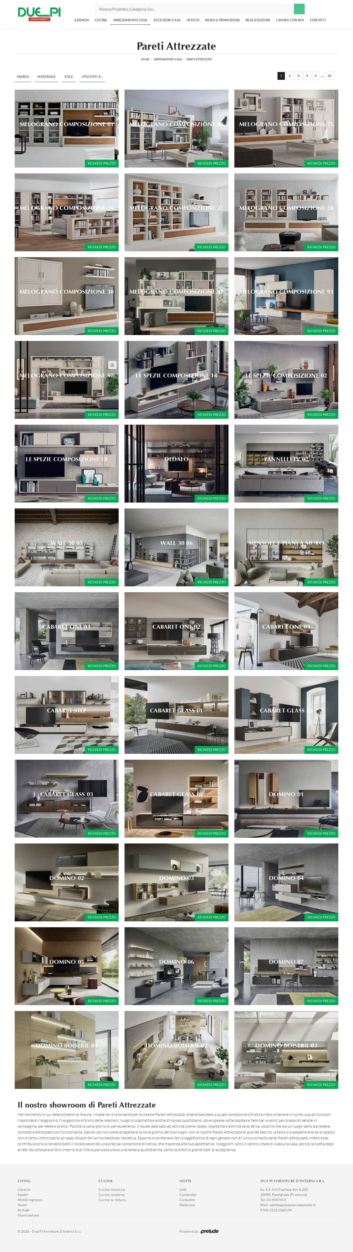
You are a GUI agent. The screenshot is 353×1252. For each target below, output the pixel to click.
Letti (183, 1189)
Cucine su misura (112, 1200)
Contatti (318, 20)
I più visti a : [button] (92, 77)
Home (145, 59)
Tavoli (22, 1205)
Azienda (81, 20)
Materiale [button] (47, 77)
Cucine (101, 20)
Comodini (187, 1200)
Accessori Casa (167, 20)
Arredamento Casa (130, 20)
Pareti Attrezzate (199, 59)
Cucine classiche (112, 1189)
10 (330, 76)
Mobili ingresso (30, 1200)
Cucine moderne (112, 1194)
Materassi (187, 1205)
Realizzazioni (258, 20)
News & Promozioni (222, 20)
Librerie (24, 1189)
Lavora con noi (290, 20)
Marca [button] (23, 77)
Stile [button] (68, 77)
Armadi (24, 1210)
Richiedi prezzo (102, 163)
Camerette (187, 1194)
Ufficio (193, 20)
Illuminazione (28, 1215)
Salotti (23, 1194)
